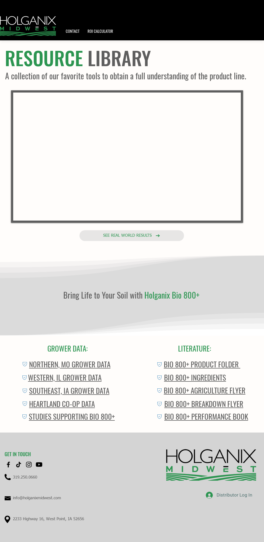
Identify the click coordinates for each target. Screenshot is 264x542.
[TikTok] (18, 464)
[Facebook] (8, 464)
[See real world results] (131, 235)
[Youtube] (39, 464)
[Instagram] (29, 464)
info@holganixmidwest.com (37, 498)
